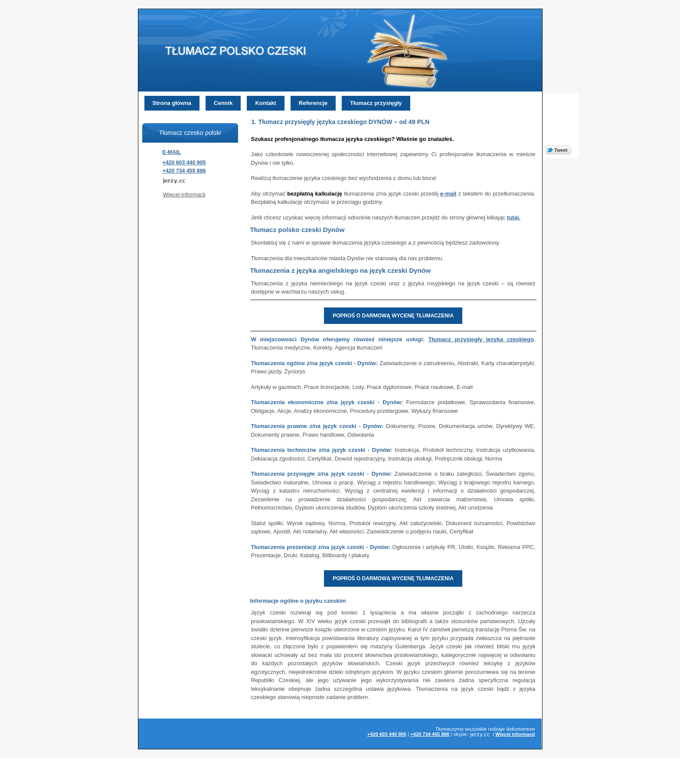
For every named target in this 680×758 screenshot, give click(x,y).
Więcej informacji (184, 194)
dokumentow (520, 729)
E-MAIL (172, 152)
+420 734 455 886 (184, 171)
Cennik (223, 103)
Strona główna (172, 103)
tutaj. (513, 217)
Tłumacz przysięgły (376, 103)
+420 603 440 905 (184, 163)
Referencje (313, 103)
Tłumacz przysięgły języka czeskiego (481, 339)
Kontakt (265, 103)
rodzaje (496, 729)
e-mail (448, 193)
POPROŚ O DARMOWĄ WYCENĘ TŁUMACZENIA (393, 316)
